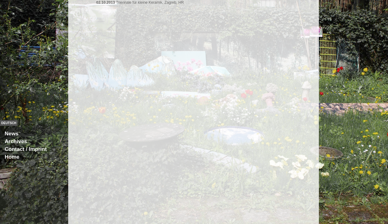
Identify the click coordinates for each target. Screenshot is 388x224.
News (11, 134)
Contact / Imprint (26, 149)
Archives (16, 141)
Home (12, 157)
